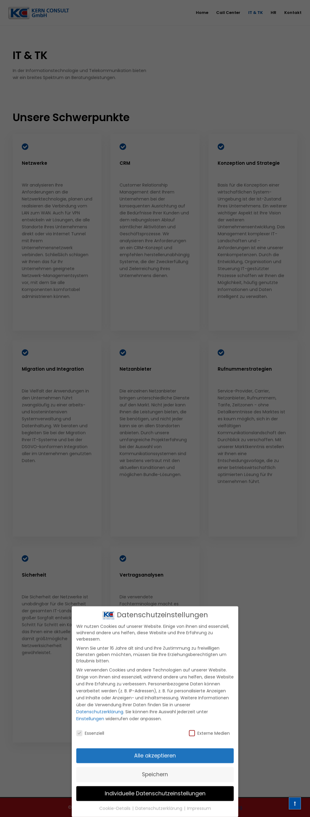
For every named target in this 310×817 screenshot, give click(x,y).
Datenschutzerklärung (99, 719)
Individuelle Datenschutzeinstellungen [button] (155, 800)
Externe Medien (209, 740)
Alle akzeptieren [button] (155, 762)
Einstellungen (90, 726)
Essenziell (90, 740)
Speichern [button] (155, 781)
